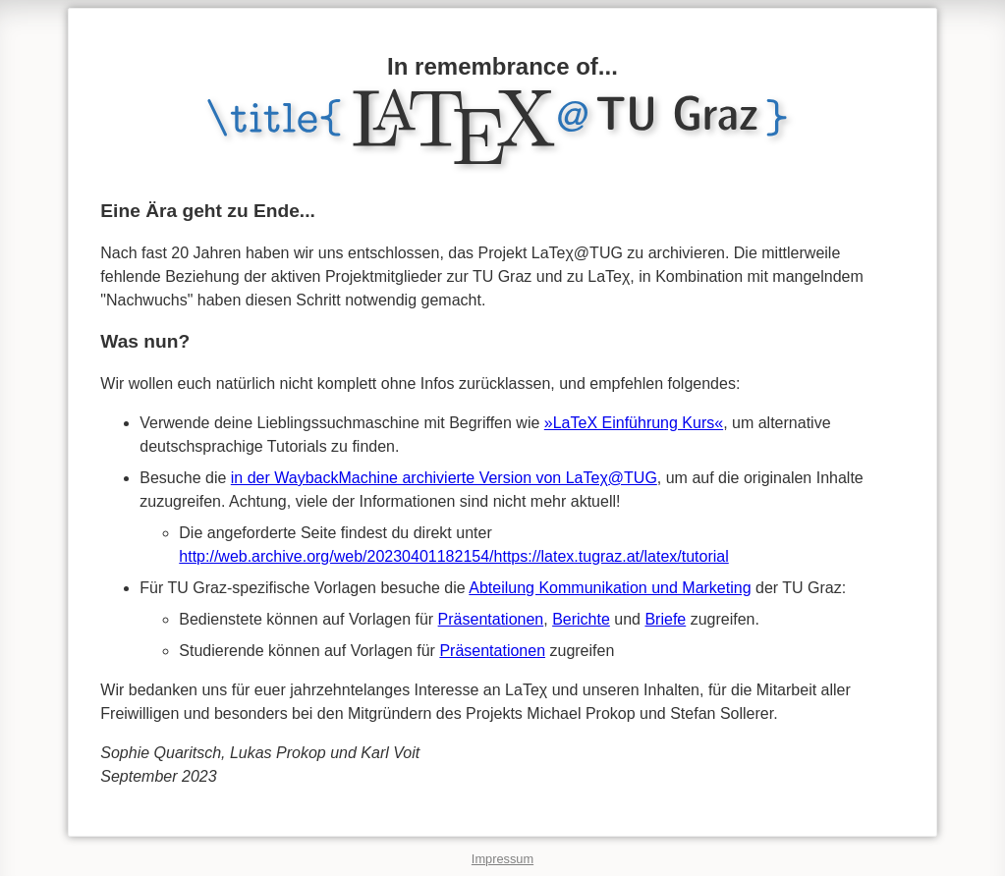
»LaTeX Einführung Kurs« (633, 422)
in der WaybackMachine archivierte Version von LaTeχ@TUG (444, 477)
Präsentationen (491, 619)
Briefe (665, 619)
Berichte (581, 619)
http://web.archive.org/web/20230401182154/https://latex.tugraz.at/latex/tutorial (453, 556)
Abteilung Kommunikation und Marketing (610, 587)
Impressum (502, 858)
